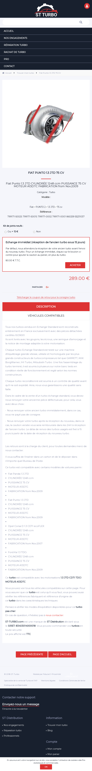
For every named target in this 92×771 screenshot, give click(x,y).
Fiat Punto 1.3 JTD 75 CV (46, 173)
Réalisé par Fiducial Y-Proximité (47, 674)
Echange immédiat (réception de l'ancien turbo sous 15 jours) (45, 242)
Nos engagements (14, 725)
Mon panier (53, 754)
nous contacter (54, 615)
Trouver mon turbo (57, 725)
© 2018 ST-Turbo (11, 674)
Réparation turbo (13, 730)
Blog (49, 730)
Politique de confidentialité (15, 685)
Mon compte (54, 748)
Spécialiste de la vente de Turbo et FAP (20, 680)
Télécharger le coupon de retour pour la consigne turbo (46, 297)
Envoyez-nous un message (20, 704)
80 (13, 260)
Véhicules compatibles (46, 315)
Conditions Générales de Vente (72, 680)
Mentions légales (48, 680)
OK (46, 767)
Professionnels (11, 735)
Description (46, 306)
